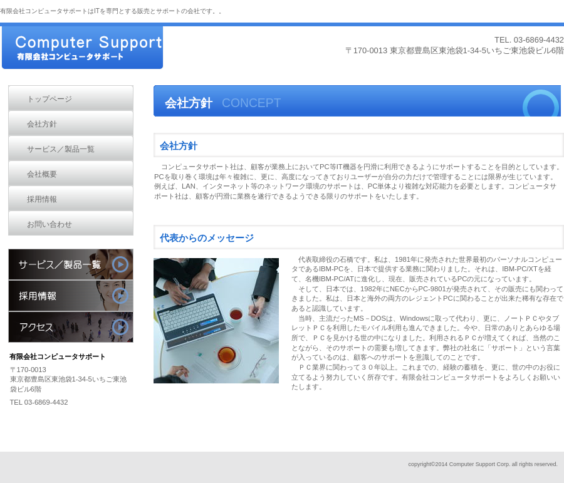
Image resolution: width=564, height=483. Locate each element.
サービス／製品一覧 (70, 264)
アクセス (70, 327)
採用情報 (70, 295)
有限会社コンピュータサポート (94, 48)
